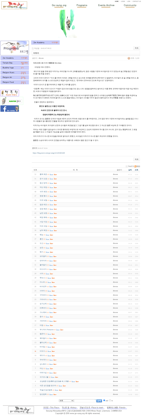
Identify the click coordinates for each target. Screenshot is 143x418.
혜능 (41, 235)
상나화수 (43, 364)
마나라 (42, 282)
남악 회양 (43, 230)
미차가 (42, 351)
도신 (41, 243)
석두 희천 (43, 192)
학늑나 (42, 278)
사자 (41, 274)
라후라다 (43, 308)
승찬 (41, 248)
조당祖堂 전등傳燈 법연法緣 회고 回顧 (54, 381)
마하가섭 (43, 373)
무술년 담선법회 (46, 390)
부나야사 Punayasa (46, 330)
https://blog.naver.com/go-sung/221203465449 (49, 153)
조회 (136, 170)
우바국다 (43, 360)
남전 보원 (43, 213)
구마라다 (43, 295)
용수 (41, 317)
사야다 (42, 291)
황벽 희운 (43, 174)
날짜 (130, 170)
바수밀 (42, 347)
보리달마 (43, 256)
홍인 (41, 239)
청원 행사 (43, 196)
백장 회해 (43, 217)
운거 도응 (43, 179)
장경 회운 (43, 209)
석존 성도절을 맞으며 (48, 386)
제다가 (42, 355)
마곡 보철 (43, 200)
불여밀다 (43, 265)
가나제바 (43, 312)
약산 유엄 (43, 187)
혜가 (41, 252)
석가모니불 (44, 377)
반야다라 (43, 261)
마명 (41, 325)
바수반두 (43, 286)
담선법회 (43, 394)
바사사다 (43, 269)
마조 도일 (43, 226)
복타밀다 (43, 338)
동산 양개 (43, 183)
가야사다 (43, 299)
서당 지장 (43, 222)
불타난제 (43, 342)
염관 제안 (43, 205)
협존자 (42, 334)
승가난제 (43, 304)
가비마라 (43, 321)
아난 (41, 368)
